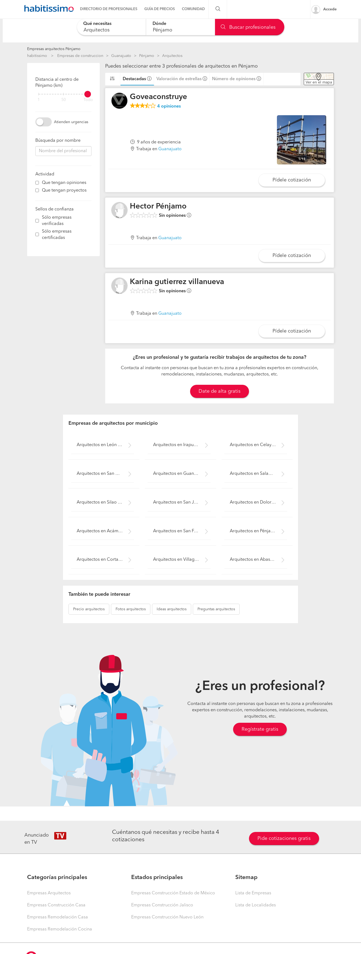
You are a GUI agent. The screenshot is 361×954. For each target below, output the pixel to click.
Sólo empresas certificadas (56, 234)
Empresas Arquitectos (49, 893)
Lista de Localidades (255, 905)
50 (63, 100)
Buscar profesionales (248, 27)
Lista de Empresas (253, 893)
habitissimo (37, 56)
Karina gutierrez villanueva (177, 282)
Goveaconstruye (158, 97)
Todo (88, 100)
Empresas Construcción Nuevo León (167, 917)
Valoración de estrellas (179, 79)
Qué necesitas (97, 24)
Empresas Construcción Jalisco (162, 905)
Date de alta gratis (219, 391)
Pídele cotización (292, 180)
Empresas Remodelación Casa (57, 917)
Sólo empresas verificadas (56, 220)
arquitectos (89, 609)
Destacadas (134, 79)
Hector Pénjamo (158, 206)
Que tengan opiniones (64, 183)
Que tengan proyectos (64, 190)
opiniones (169, 106)
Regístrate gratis (260, 729)
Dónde (159, 24)
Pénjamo (146, 56)
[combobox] (111, 27)
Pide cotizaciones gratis (284, 838)
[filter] (63, 94)
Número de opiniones (234, 79)
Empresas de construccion (80, 56)
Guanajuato (121, 56)
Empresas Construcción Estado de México (173, 893)
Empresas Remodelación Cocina (59, 929)
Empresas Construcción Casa (56, 905)
